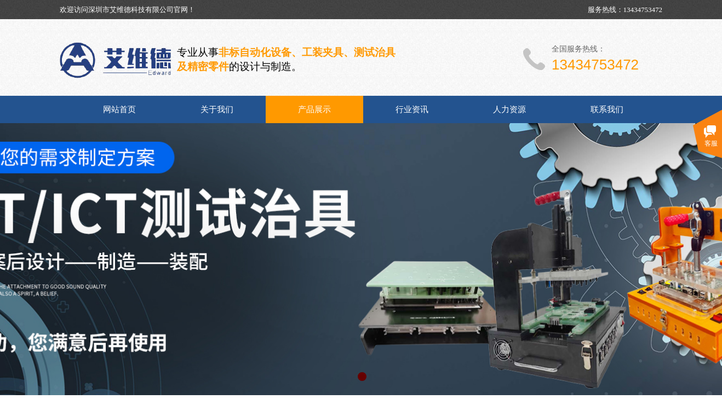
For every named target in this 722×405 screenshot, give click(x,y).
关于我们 (216, 109)
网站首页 (119, 109)
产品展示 (314, 109)
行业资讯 (412, 109)
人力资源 (509, 109)
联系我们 (607, 109)
